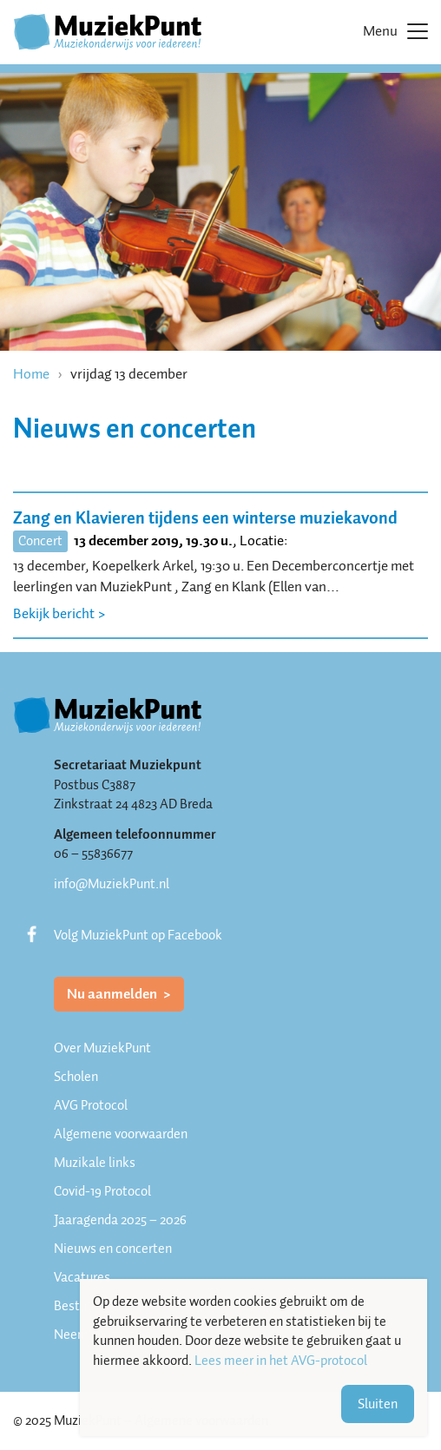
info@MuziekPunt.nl (111, 883)
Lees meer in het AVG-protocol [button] (280, 1361)
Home (31, 374)
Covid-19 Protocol (102, 1191)
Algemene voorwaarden (121, 1134)
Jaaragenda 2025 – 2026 (120, 1219)
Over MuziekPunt (102, 1048)
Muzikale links (94, 1162)
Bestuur (76, 1305)
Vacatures (82, 1277)
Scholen (76, 1076)
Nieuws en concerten (113, 1248)
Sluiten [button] (378, 1404)
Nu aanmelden (113, 994)
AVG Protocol (91, 1105)
